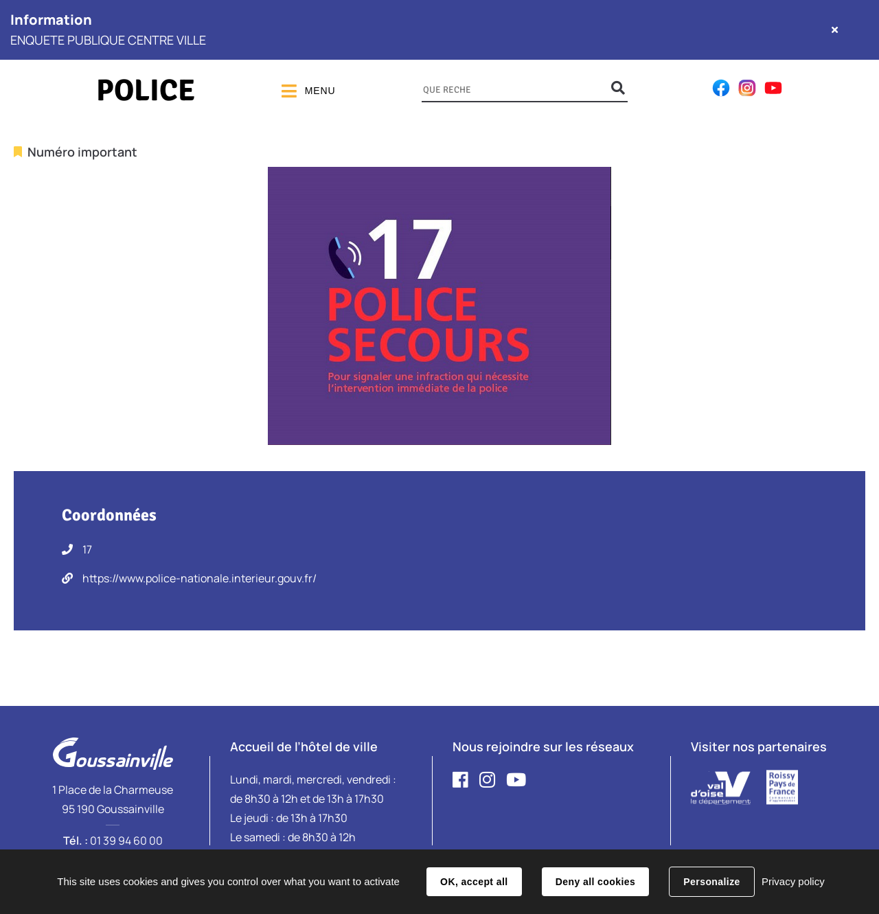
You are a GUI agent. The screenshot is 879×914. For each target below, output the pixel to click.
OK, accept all (473, 881)
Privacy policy (793, 881)
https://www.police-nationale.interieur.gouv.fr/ (199, 578)
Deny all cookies (595, 881)
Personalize (711, 881)
